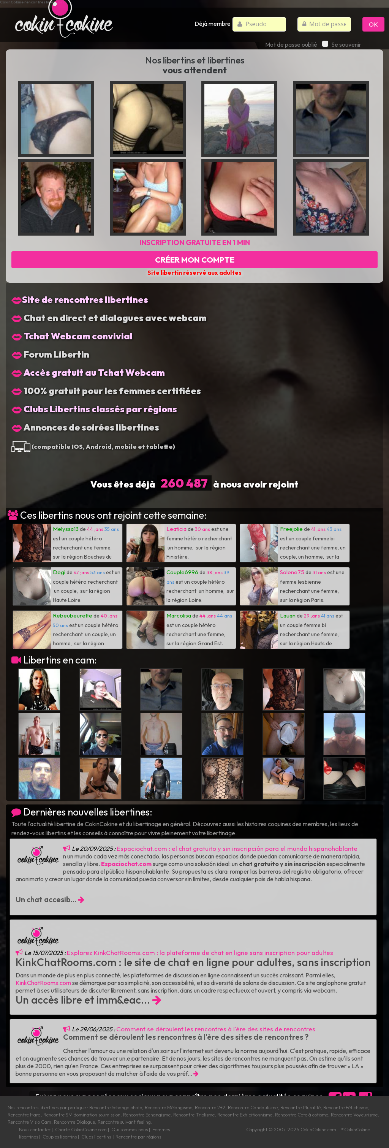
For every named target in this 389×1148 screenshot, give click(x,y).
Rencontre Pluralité (300, 1107)
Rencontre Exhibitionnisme (244, 1115)
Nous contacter (35, 1129)
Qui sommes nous (129, 1129)
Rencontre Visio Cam (29, 1122)
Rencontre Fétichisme (345, 1107)
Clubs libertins (96, 1137)
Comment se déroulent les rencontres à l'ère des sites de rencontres (215, 1029)
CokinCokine (313, 1129)
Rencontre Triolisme (194, 1115)
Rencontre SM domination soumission (81, 1115)
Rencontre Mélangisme (168, 1107)
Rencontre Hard (24, 1115)
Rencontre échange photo (115, 1107)
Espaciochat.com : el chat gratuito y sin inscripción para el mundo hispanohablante (237, 848)
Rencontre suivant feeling (124, 1122)
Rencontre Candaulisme (253, 1107)
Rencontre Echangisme (147, 1115)
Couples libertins (60, 1137)
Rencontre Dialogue (74, 1122)
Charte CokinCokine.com (81, 1129)
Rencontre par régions (138, 1137)
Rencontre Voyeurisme (354, 1115)
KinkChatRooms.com (43, 982)
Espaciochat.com (126, 864)
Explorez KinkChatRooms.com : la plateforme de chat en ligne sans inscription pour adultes (200, 952)
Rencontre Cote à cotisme (301, 1115)
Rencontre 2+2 (210, 1107)
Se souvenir (341, 44)
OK (373, 24)
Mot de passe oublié (291, 44)
